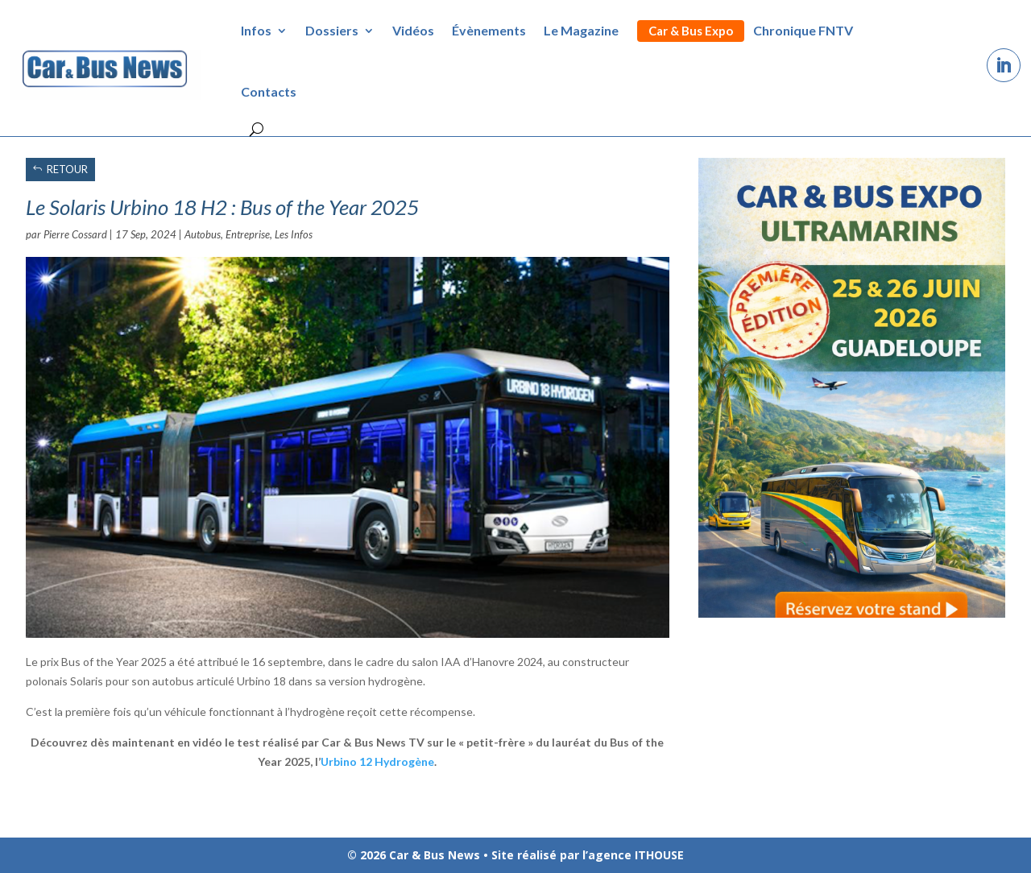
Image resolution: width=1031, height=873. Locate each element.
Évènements (489, 30)
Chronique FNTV (803, 30)
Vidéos (413, 30)
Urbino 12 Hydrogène (377, 761)
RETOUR (67, 169)
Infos (256, 30)
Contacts (268, 91)
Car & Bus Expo (690, 30)
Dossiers (331, 30)
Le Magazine (581, 30)
